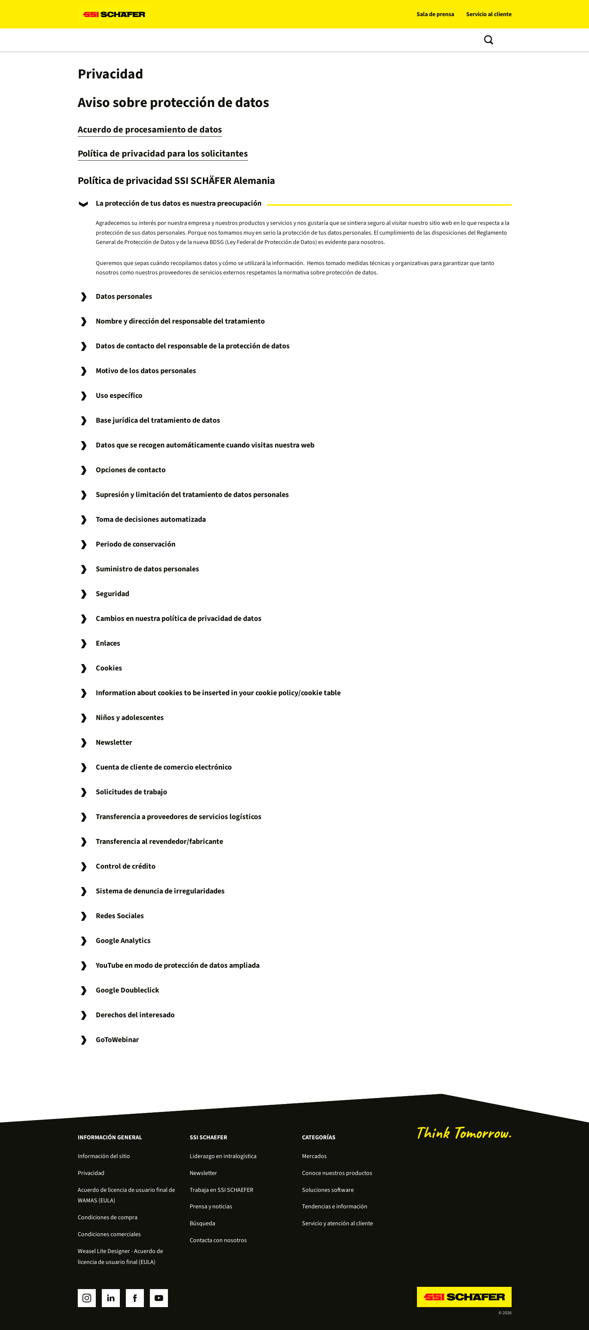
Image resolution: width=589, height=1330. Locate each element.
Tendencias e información (336, 40)
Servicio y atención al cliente (337, 1223)
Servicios (279, 40)
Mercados (314, 1156)
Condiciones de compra (107, 1217)
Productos (177, 40)
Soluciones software (229, 40)
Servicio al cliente (489, 14)
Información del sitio (104, 1156)
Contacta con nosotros (218, 1240)
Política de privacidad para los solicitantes (170, 153)
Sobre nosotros (400, 40)
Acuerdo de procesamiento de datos (156, 129)
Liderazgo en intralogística (223, 1156)
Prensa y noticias (211, 1206)
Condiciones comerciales (109, 1234)
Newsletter (203, 1173)
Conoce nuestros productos (337, 1173)
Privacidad (91, 1173)
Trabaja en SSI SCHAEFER (221, 1190)
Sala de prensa (435, 14)
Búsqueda (202, 1223)
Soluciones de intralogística (116, 40)
